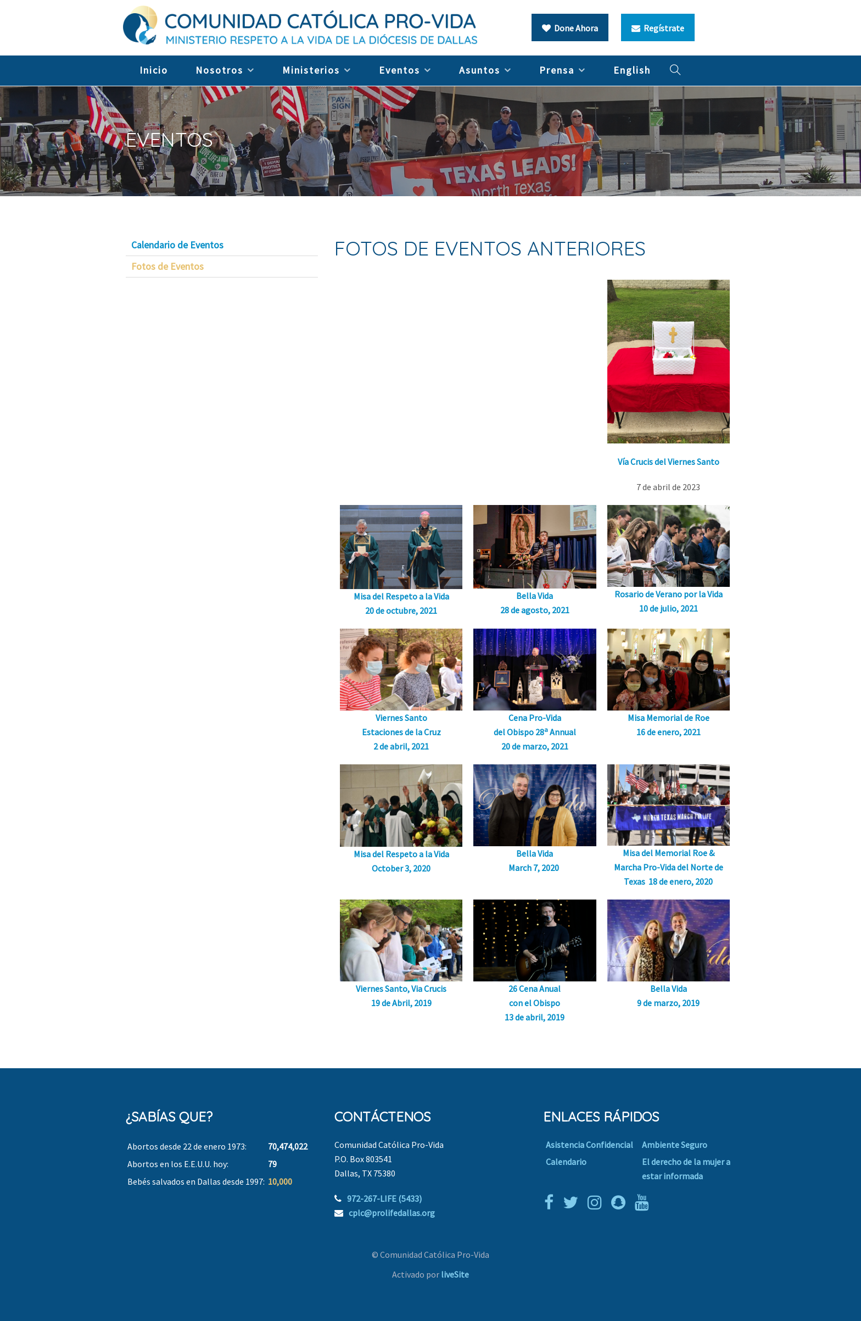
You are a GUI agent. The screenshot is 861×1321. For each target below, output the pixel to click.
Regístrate (657, 28)
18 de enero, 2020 (680, 881)
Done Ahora (570, 28)
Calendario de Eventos (177, 245)
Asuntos (479, 70)
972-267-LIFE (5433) (384, 1198)
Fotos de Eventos (167, 266)
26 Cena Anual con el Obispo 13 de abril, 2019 (534, 1003)
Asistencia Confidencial (589, 1144)
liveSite (455, 1274)
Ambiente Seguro (674, 1144)
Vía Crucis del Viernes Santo (668, 461)
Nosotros (219, 70)
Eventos (399, 70)
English (632, 70)
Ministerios (311, 70)
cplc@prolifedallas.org (392, 1212)
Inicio (153, 70)
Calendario (566, 1161)
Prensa (556, 70)
